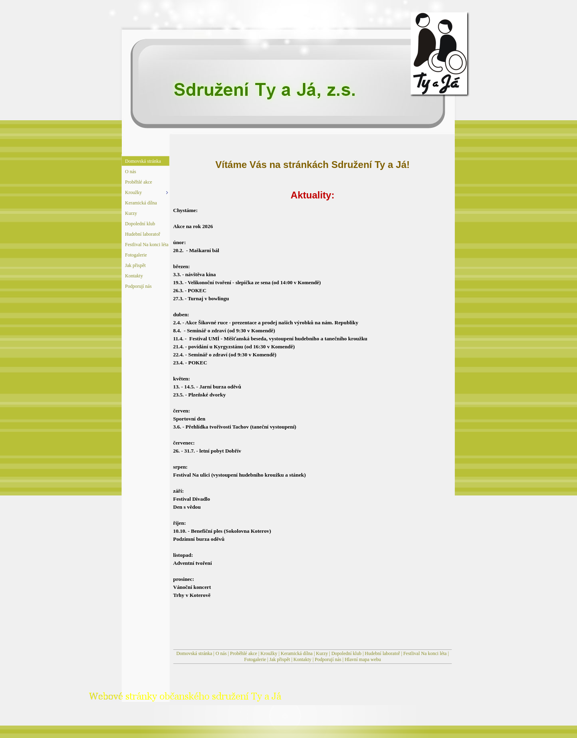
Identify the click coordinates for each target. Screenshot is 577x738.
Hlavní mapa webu (363, 659)
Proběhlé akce (243, 653)
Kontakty (302, 659)
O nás (221, 653)
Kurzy (322, 653)
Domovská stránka (194, 653)
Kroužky (268, 653)
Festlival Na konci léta (424, 653)
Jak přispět (279, 659)
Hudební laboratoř (382, 653)
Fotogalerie (255, 659)
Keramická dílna (296, 653)
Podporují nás (328, 659)
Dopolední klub (346, 653)
